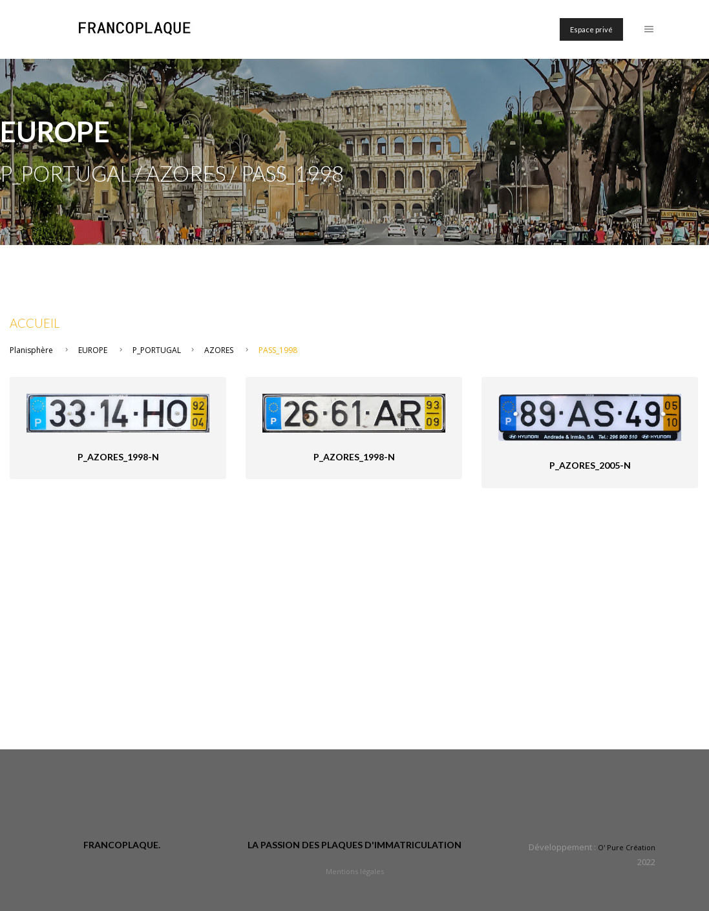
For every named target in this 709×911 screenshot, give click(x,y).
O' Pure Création (626, 847)
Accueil (35, 323)
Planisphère (31, 350)
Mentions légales (355, 871)
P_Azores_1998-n (118, 456)
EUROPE (92, 350)
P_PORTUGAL (156, 350)
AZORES (218, 350)
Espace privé (591, 29)
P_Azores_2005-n (590, 465)
